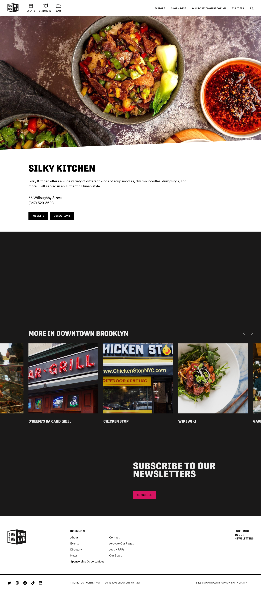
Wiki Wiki (187, 422)
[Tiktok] (33, 582)
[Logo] (12, 11)
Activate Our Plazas (121, 543)
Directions (62, 215)
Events (74, 543)
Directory (76, 549)
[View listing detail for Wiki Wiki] (213, 379)
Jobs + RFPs (116, 549)
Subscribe (144, 496)
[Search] (252, 8)
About (74, 537)
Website (38, 215)
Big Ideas (238, 8)
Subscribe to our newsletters (244, 534)
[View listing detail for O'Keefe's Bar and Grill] (63, 379)
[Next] (252, 334)
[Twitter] (9, 582)
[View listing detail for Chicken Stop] (138, 379)
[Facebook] (25, 582)
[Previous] (245, 334)
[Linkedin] (40, 582)
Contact (114, 537)
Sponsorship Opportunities (87, 561)
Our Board (115, 555)
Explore (159, 8)
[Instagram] (18, 582)
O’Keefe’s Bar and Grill (49, 422)
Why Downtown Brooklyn (209, 8)
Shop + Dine (178, 8)
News (73, 555)
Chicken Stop (116, 422)
